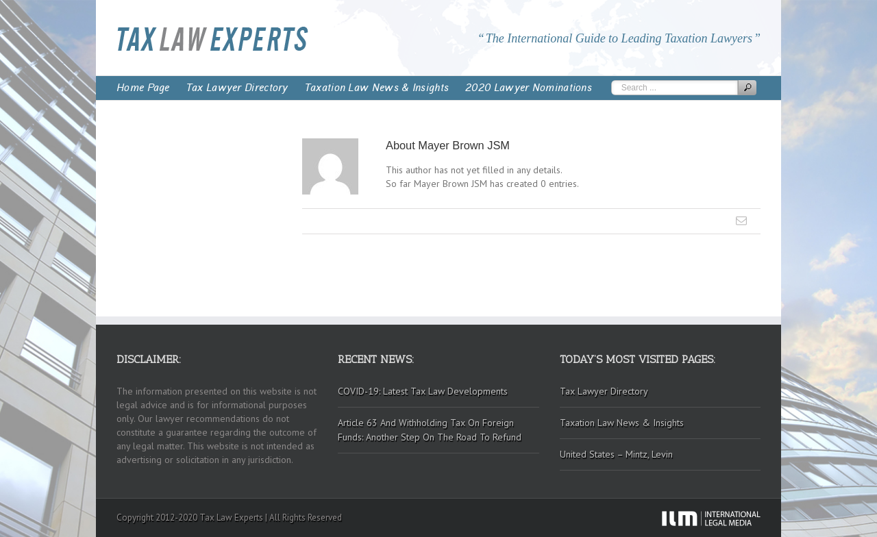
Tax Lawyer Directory (237, 87)
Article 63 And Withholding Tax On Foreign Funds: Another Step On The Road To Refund (429, 429)
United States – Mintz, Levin (616, 454)
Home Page (143, 87)
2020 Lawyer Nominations (528, 87)
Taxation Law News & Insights (377, 87)
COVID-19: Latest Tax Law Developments (423, 391)
